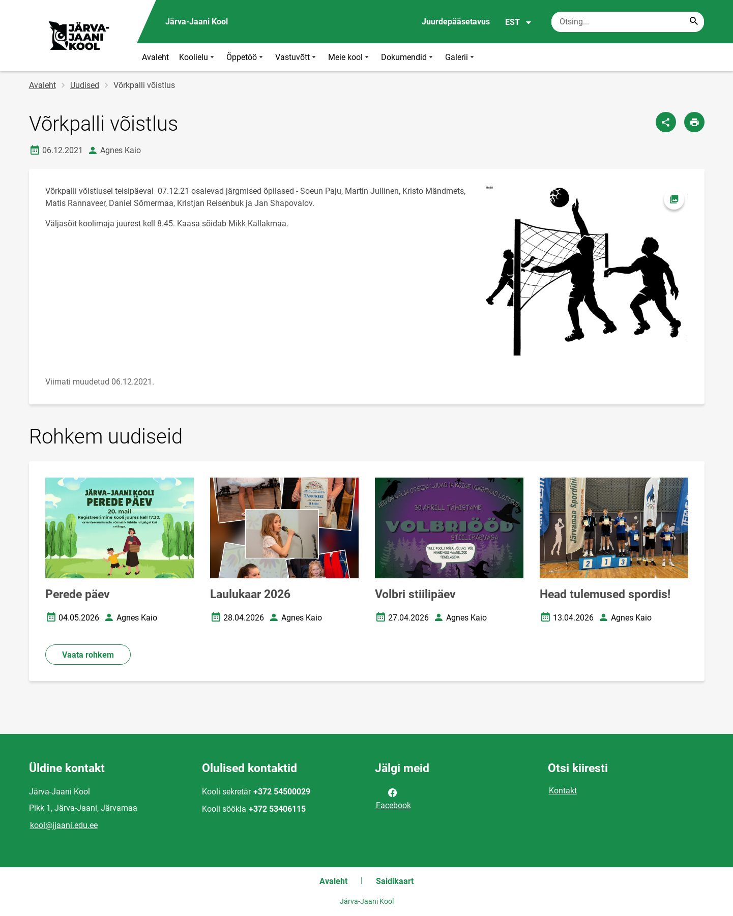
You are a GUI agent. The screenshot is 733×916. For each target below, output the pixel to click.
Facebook (393, 798)
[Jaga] (666, 122)
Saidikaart (395, 881)
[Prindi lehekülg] (694, 122)
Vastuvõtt (296, 57)
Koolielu (197, 57)
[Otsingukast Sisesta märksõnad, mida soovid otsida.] (627, 22)
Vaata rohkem (88, 655)
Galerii (460, 57)
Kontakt (563, 790)
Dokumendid (408, 57)
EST (518, 22)
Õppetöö (245, 57)
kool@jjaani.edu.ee (64, 825)
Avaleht (155, 57)
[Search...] (693, 22)
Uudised (84, 85)
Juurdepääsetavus (456, 21)
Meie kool (349, 57)
